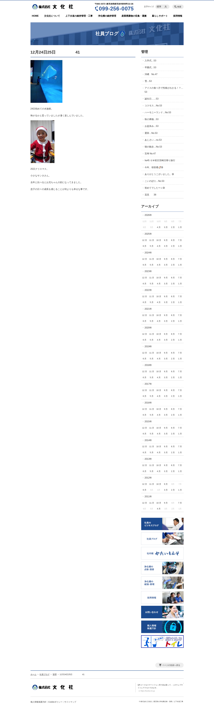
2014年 (148, 440)
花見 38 (150, 194)
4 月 (159, 227)
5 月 (152, 246)
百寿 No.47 (150, 153)
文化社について (52, 16)
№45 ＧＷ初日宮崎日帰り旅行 (160, 160)
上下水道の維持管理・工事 (79, 16)
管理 (144, 52)
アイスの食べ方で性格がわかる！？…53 (164, 90)
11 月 (151, 240)
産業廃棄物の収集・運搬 (134, 16)
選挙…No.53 (151, 133)
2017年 (148, 384)
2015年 (148, 421)
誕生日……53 (152, 99)
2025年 (148, 234)
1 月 (180, 227)
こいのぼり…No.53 (154, 181)
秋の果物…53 (152, 119)
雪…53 (148, 81)
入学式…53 (150, 60)
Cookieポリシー (55, 702)
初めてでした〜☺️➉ (155, 188)
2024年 (148, 252)
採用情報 (177, 16)
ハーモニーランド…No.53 (158, 112)
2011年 (148, 496)
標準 (159, 6)
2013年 (148, 459)
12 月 (144, 240)
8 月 (173, 240)
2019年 (148, 346)
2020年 (148, 327)
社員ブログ (44, 674)
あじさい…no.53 (153, 140)
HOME (35, 16)
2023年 (148, 271)
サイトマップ (70, 702)
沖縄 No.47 (151, 74)
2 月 (173, 227)
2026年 (148, 215)
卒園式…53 (150, 67)
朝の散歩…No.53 (153, 147)
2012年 (148, 478)
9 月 (166, 240)
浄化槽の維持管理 (107, 16)
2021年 (148, 309)
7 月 (180, 240)
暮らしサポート (160, 16)
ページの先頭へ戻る (171, 665)
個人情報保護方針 (38, 702)
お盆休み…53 (152, 126)
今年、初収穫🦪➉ (154, 167)
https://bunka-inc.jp (148, 691)
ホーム (33, 674)
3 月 (166, 227)
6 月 (144, 246)
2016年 (148, 402)
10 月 (158, 240)
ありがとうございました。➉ (159, 174)
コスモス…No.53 (153, 105)
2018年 (148, 365)
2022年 (148, 290)
